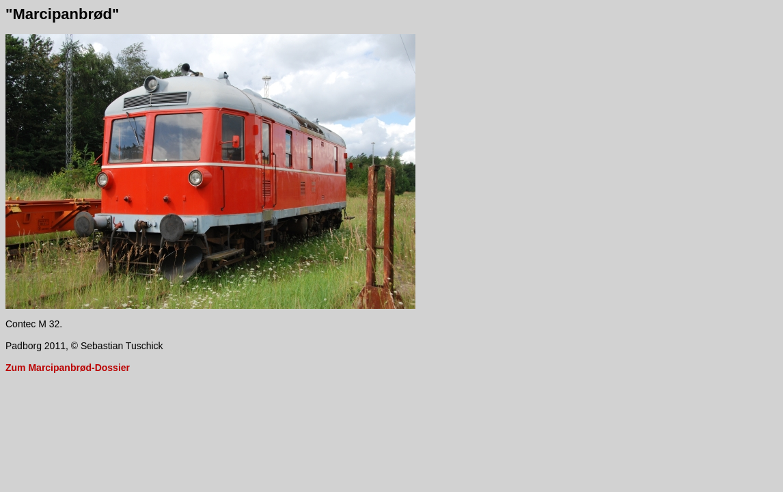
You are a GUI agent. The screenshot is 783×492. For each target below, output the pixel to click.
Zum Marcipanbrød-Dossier (67, 367)
